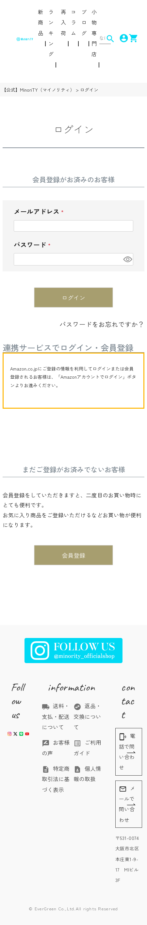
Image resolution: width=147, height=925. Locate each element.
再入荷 (63, 22)
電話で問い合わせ (127, 751)
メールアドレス (44, 213)
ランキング (51, 33)
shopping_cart (130, 38)
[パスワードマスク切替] (127, 259)
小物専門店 (94, 33)
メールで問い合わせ (127, 804)
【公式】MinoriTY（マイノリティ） (38, 89)
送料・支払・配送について (56, 716)
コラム (73, 22)
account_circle (120, 38)
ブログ (84, 22)
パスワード (37, 246)
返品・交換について (87, 716)
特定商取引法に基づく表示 (56, 779)
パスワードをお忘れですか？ (101, 324)
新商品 (40, 22)
